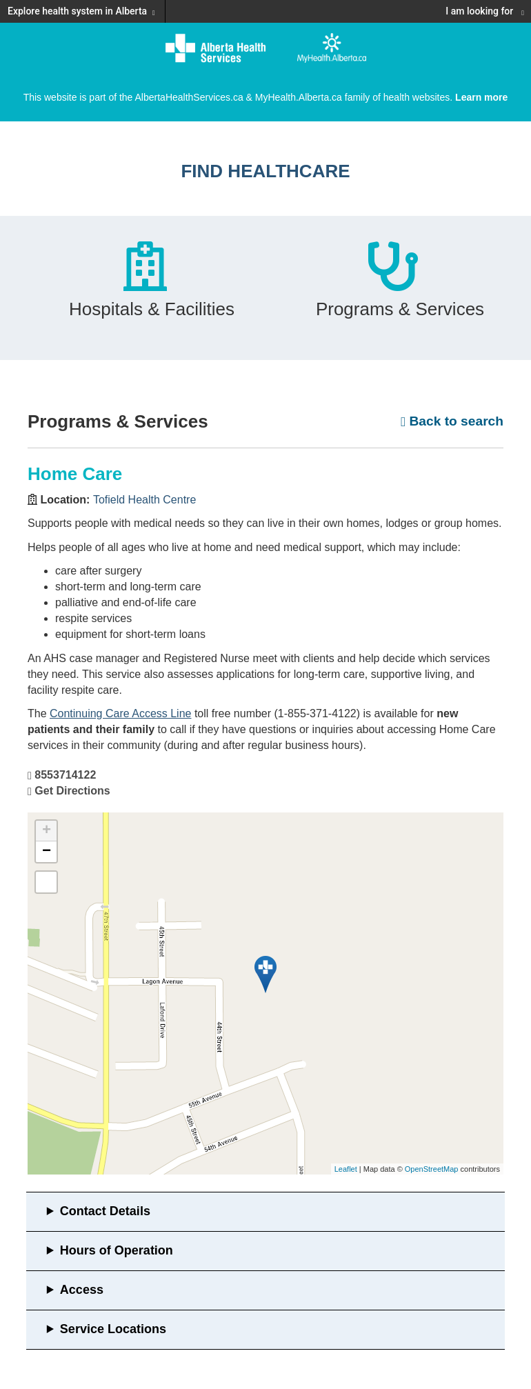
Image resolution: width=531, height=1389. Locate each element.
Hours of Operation (116, 1250)
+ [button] (46, 831)
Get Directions (72, 791)
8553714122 (65, 775)
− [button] (46, 851)
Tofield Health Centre (144, 500)
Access (81, 1290)
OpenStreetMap (432, 1169)
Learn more (481, 97)
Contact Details (105, 1211)
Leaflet (345, 1169)
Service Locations (113, 1329)
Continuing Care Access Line (120, 713)
